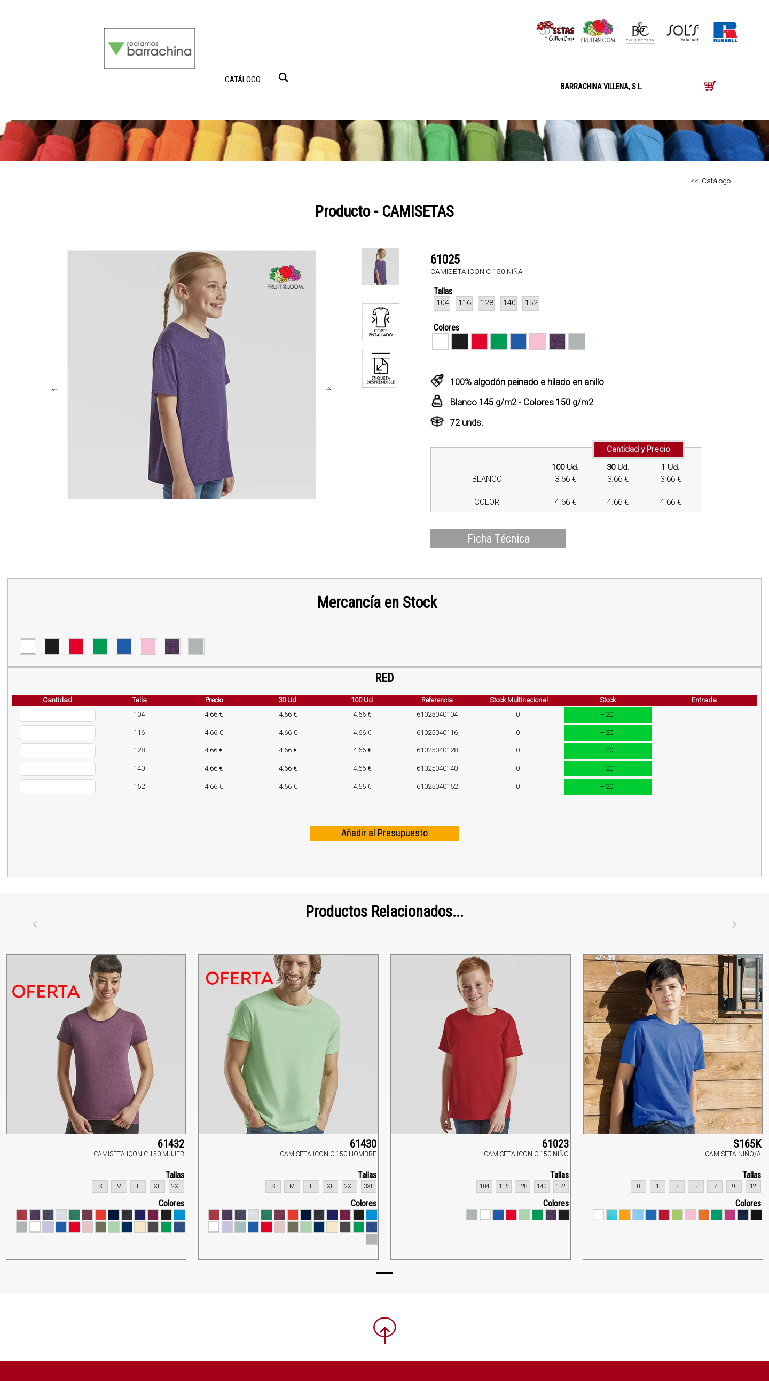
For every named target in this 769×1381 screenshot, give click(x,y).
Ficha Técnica (498, 538)
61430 (363, 1143)
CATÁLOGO (243, 79)
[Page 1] (384, 1273)
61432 (171, 1143)
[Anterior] (35, 925)
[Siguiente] (734, 925)
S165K (747, 1143)
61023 (555, 1143)
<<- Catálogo (710, 180)
